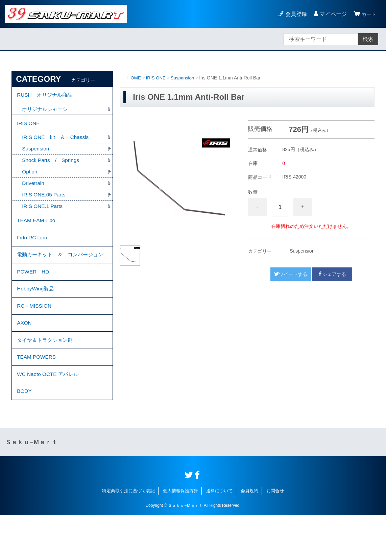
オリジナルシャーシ (46, 111)
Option (30, 176)
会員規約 (249, 521)
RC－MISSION (35, 328)
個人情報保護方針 (180, 521)
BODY (24, 421)
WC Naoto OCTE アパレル (49, 402)
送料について (219, 521)
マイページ (331, 14)
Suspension (184, 77)
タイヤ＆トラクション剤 (46, 365)
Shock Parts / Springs (52, 164)
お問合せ (275, 521)
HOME (134, 77)
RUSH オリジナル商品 (46, 96)
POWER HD (34, 291)
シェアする (332, 274)
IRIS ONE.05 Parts (44, 200)
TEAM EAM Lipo (37, 227)
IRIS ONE (157, 77)
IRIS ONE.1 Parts (43, 212)
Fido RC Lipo (32, 245)
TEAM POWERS (37, 384)
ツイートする (290, 274)
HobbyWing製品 (36, 309)
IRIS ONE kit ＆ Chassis (57, 141)
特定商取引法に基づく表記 (128, 521)
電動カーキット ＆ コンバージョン (60, 268)
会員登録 (294, 14)
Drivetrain (33, 188)
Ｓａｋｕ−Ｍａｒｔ (31, 473)
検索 (368, 39)
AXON (24, 347)
